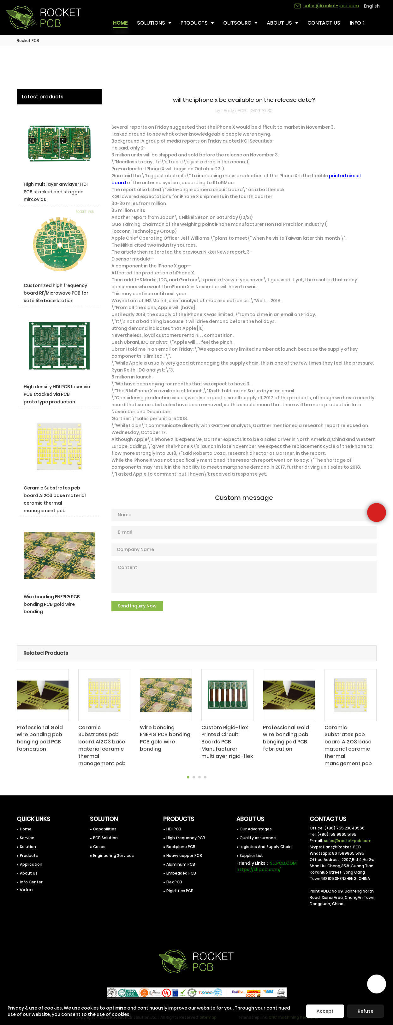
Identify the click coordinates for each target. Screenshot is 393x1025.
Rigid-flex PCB (180, 890)
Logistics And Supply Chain (266, 846)
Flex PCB (174, 882)
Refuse (365, 1011)
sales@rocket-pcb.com (348, 840)
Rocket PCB (28, 40)
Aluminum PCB (180, 864)
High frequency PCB (185, 837)
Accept (325, 1011)
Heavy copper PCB (184, 855)
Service (27, 837)
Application (31, 864)
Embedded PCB (181, 873)
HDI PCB (173, 829)
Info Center (31, 882)
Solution (28, 846)
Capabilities (104, 829)
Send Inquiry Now (137, 606)
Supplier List (251, 855)
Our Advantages (256, 829)
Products (29, 855)
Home (26, 829)
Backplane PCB (180, 846)
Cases (99, 846)
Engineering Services (113, 855)
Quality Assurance (258, 837)
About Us (29, 873)
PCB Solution (105, 837)
